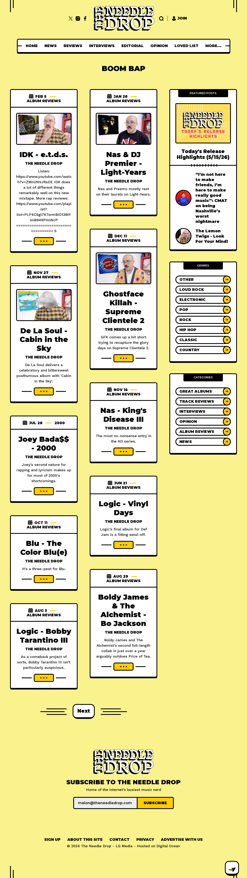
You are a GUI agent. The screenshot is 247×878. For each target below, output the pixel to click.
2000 (60, 423)
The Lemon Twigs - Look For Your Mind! (212, 236)
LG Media (124, 846)
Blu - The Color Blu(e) (43, 548)
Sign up (52, 839)
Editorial (134, 46)
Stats (213, 46)
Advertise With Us (182, 839)
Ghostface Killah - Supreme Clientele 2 (123, 307)
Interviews (103, 46)
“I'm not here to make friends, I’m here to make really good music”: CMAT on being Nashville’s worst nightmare (211, 198)
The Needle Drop (44, 163)
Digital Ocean (168, 846)
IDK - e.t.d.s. (44, 154)
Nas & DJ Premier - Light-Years (123, 163)
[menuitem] (33, 46)
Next (83, 711)
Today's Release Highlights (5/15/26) (203, 154)
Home (33, 46)
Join (179, 18)
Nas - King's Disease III (123, 415)
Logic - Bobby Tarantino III (43, 635)
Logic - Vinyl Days (123, 508)
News (52, 46)
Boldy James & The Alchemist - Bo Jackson (123, 610)
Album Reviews (44, 101)
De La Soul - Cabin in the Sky (44, 339)
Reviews (74, 46)
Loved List (188, 46)
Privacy (145, 839)
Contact (119, 839)
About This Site (85, 839)
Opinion (160, 46)
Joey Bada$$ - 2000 (44, 443)
